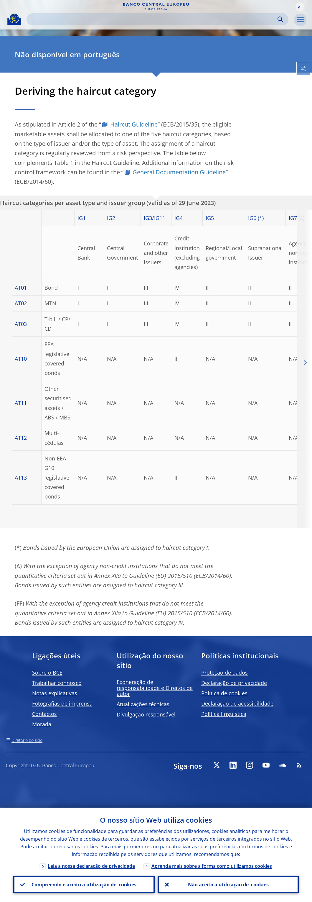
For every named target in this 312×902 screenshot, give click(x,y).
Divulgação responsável (146, 714)
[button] (300, 6)
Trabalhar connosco (57, 682)
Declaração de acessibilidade (237, 703)
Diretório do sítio (26, 740)
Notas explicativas (54, 693)
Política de (224, 693)
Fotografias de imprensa (62, 703)
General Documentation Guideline (179, 172)
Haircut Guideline (134, 124)
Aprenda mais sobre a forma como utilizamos (211, 865)
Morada (41, 724)
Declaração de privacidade (234, 682)
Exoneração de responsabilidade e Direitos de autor (155, 687)
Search (280, 19)
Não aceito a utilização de (228, 884)
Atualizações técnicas (143, 704)
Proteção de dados (224, 672)
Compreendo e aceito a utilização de (84, 884)
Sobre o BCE (47, 672)
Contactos (44, 713)
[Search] (152, 19)
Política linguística (223, 713)
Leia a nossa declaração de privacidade (91, 865)
